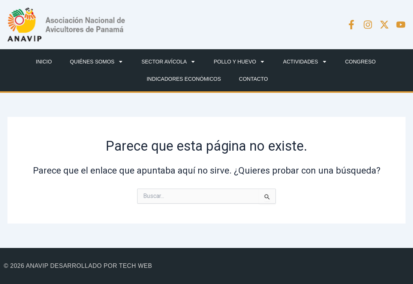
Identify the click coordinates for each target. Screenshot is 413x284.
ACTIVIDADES (305, 61)
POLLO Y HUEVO (239, 61)
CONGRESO (360, 62)
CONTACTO (253, 79)
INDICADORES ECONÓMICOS (184, 79)
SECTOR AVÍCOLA (168, 61)
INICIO (44, 62)
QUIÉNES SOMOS (96, 61)
